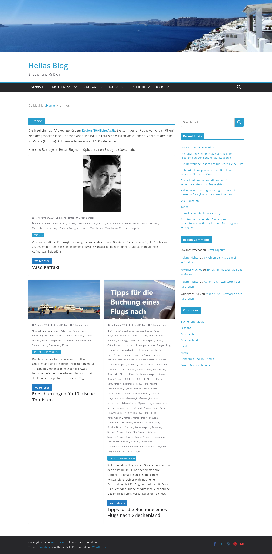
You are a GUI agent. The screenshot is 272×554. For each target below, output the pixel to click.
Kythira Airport (141, 388)
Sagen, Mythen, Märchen (196, 365)
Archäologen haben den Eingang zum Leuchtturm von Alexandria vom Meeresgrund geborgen (210, 223)
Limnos (154, 223)
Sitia (128, 432)
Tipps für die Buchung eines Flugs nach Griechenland (137, 512)
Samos (35, 345)
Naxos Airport (160, 407)
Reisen (70, 340)
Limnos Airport (140, 393)
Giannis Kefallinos (86, 223)
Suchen (239, 122)
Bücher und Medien (193, 321)
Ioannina (127, 355)
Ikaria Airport (114, 355)
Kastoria (133, 374)
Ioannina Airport (142, 355)
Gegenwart (91, 87)
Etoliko (71, 223)
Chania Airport (146, 340)
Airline (113, 330)
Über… (160, 87)
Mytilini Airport (134, 407)
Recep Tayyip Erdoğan (53, 340)
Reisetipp (138, 422)
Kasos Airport (144, 369)
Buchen (111, 340)
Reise (129, 422)
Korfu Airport (114, 383)
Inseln (185, 346)
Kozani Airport (114, 388)
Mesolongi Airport (148, 398)
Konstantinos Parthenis (119, 223)
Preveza (153, 417)
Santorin (156, 427)
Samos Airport (142, 427)
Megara (155, 393)
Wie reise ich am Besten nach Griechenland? (130, 446)
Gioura (101, 223)
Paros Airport (114, 417)
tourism (135, 441)
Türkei (65, 345)
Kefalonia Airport (145, 379)
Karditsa (132, 364)
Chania (132, 340)
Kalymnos (66, 330)
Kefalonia (129, 379)
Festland (38, 235)
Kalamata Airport (145, 359)
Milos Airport (129, 403)
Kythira (128, 388)
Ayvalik (38, 330)
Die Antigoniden (191, 200)
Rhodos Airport (115, 427)
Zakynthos (161, 446)
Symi (43, 345)
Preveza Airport (115, 422)
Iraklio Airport (114, 359)
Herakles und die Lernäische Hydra (203, 213)
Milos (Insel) (113, 403)
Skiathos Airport (115, 436)
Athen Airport (156, 335)
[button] (75, 87)
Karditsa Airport (146, 364)
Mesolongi (51, 228)
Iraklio (157, 355)
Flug (168, 345)
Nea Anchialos (115, 412)
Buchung (122, 340)
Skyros (129, 436)
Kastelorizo (79, 330)
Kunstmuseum (140, 223)
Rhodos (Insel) (83, 340)
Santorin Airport (115, 432)
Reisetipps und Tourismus (46, 352)
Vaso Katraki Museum (116, 228)
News (184, 352)
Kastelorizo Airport (117, 374)
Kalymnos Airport (116, 364)
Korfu (159, 379)
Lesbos (79, 335)
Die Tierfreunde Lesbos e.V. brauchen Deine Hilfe (212, 164)
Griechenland (62, 87)
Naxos (147, 407)
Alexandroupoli (127, 330)
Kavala (162, 374)
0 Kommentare (85, 217)
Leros (70, 335)
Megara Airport (115, 398)
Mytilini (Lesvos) (115, 407)
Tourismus (54, 345)
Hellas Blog (48, 65)
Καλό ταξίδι (134, 451)
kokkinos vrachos (191, 269)
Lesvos (88, 335)
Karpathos (162, 364)
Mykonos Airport (158, 403)
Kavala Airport (114, 379)
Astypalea (112, 335)
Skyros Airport (142, 436)
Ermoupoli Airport (145, 345)
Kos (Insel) (37, 335)
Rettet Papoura (216, 250)
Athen (48, 223)
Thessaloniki (158, 436)
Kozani (153, 383)
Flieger (160, 345)
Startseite (38, 87)
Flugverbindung (129, 350)
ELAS (63, 223)
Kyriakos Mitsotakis (55, 335)
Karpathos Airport (116, 369)
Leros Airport (114, 393)
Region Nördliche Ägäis (98, 130)
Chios (47, 330)
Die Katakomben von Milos (197, 147)
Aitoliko (39, 223)
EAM (55, 223)
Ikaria (158, 350)
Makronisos (38, 228)
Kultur (114, 87)
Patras (127, 417)
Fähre (56, 330)
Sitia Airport (139, 432)
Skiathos (152, 432)
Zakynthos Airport (116, 451)
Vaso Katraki (96, 228)
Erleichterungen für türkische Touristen (63, 396)
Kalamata (129, 359)
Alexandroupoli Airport (149, 330)
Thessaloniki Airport (117, 441)
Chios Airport (114, 345)
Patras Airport (139, 417)
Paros (153, 412)
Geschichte (138, 87)
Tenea (185, 207)
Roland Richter (66, 217)
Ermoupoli (128, 345)
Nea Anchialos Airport (136, 412)
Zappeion (135, 228)
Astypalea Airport (129, 335)
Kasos (131, 369)
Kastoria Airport (148, 374)
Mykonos (142, 403)
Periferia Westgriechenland (74, 228)
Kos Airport (142, 383)
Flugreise (113, 350)
